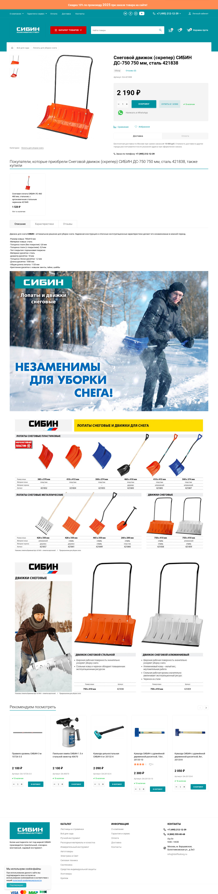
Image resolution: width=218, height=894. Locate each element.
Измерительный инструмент (75, 847)
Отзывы (67, 224)
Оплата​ (53, 13)
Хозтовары (66, 874)
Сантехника (66, 865)
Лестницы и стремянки (72, 829)
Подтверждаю (16, 885)
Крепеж (64, 878)
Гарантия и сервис (35, 13)
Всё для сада (23, 47)
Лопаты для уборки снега (45, 47)
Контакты (80, 13)
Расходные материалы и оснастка (78, 842)
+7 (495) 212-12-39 (167, 13)
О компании (15, 13)
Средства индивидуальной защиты (78, 869)
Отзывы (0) (131, 70)
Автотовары (67, 851)
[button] (206, 707)
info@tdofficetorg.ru (177, 854)
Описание (20, 224)
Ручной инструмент (70, 838)
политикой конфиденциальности (27, 880)
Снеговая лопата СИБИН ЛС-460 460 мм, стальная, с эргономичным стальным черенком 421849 (27, 198)
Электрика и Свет (69, 856)
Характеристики (44, 224)
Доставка (66, 13)
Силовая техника (69, 860)
